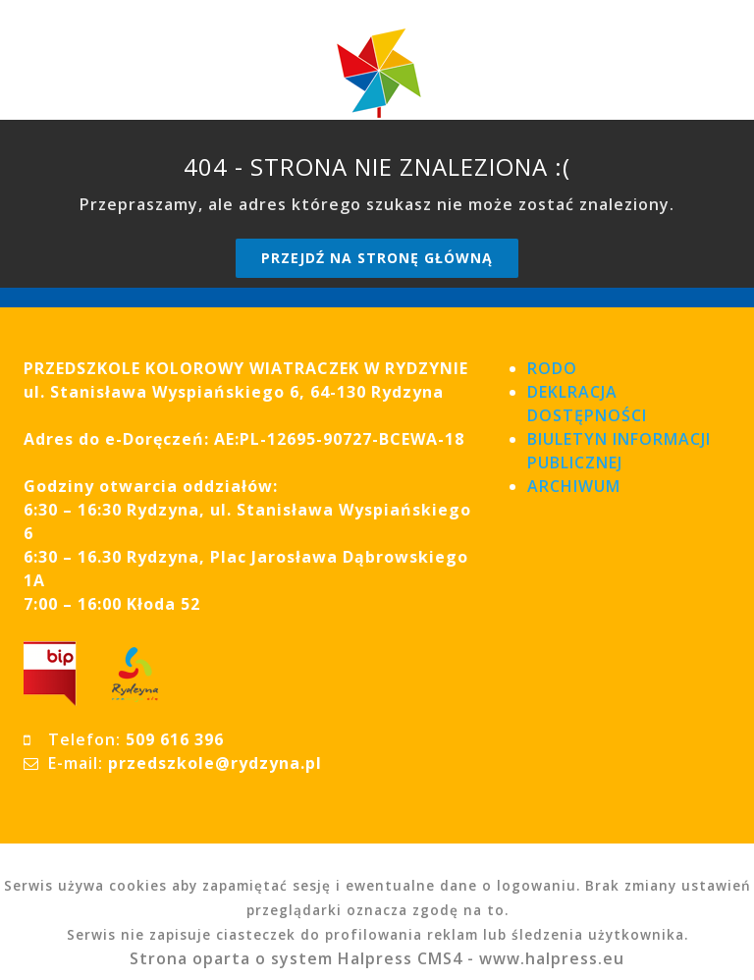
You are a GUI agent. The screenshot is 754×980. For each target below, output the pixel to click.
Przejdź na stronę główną (377, 257)
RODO (552, 368)
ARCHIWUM (573, 486)
